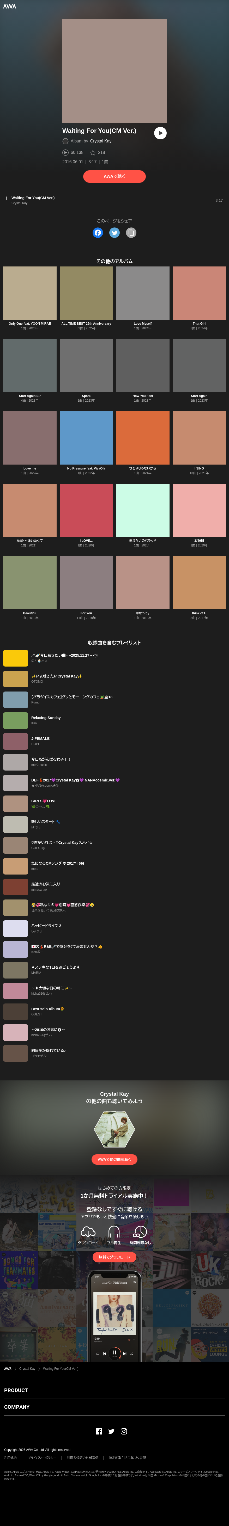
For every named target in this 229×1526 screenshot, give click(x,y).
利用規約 (10, 1458)
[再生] (160, 133)
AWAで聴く (114, 176)
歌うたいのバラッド (142, 541)
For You (86, 613)
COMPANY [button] (16, 1407)
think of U (199, 613)
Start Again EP (30, 396)
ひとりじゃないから (142, 468)
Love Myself (143, 323)
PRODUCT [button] (16, 1390)
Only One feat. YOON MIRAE (30, 323)
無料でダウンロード (114, 1257)
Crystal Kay (101, 141)
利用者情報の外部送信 (82, 1458)
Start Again (199, 396)
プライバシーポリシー (41, 1458)
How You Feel (142, 396)
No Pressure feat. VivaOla (86, 468)
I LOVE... (86, 541)
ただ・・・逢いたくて (30, 541)
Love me (29, 468)
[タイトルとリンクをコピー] (131, 232)
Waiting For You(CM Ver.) (60, 1369)
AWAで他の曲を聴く (114, 1159)
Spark (86, 396)
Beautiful (30, 613)
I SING (199, 468)
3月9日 (199, 541)
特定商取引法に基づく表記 (127, 1458)
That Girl (199, 323)
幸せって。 (143, 613)
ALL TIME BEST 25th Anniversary (86, 323)
